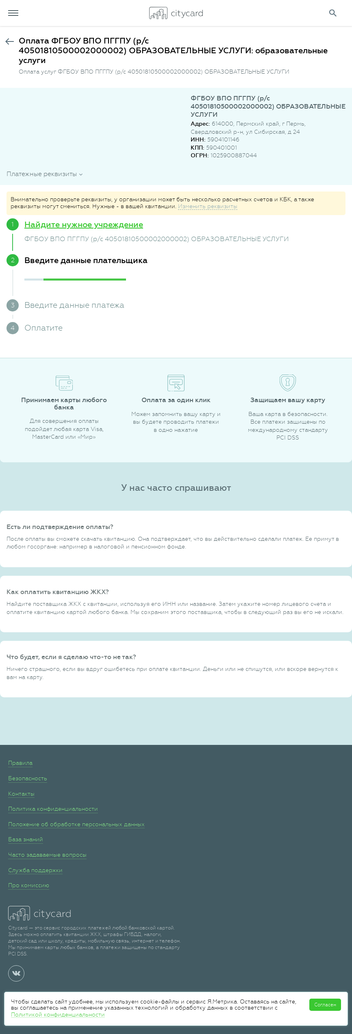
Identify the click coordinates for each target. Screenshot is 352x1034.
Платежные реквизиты (42, 174)
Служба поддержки (35, 870)
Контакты (21, 793)
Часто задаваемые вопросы (47, 854)
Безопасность (27, 778)
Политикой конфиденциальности (58, 1014)
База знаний (25, 839)
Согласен (325, 1005)
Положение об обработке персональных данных (76, 824)
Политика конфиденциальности (53, 808)
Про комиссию (28, 885)
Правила (20, 763)
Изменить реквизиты (207, 206)
